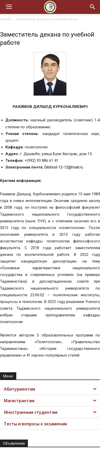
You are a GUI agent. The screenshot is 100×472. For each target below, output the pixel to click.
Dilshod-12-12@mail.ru (63, 167)
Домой (5, 19)
